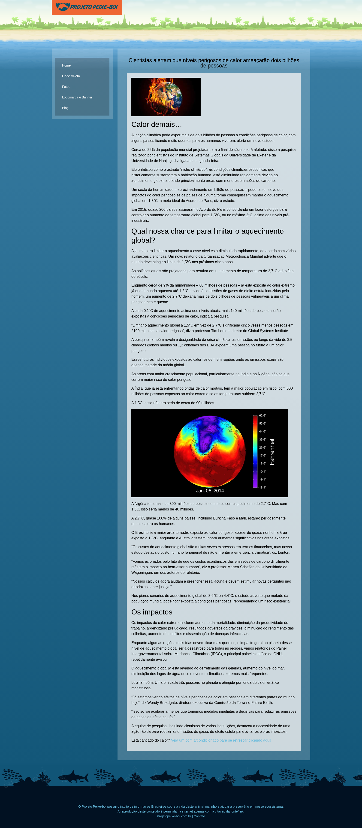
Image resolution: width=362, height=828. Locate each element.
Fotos (66, 87)
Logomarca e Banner (77, 97)
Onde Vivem (71, 76)
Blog (65, 108)
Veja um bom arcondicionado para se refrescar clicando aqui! (221, 740)
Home (66, 65)
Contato (199, 816)
